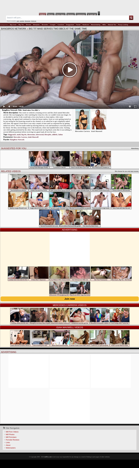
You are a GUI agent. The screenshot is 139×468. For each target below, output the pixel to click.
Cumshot (61, 24)
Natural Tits (112, 24)
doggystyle (12, 135)
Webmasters (11, 448)
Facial (78, 24)
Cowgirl (52, 24)
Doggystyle (70, 24)
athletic (55, 135)
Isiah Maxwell (33, 137)
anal (18, 21)
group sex (33, 21)
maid (18, 135)
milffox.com (48, 457)
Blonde (28, 24)
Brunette (45, 24)
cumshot (22, 21)
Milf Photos (10, 434)
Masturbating (95, 24)
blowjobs (48, 135)
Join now (69, 299)
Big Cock (13, 24)
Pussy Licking (123, 24)
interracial (40, 135)
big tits (23, 135)
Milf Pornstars (11, 437)
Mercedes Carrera (20, 137)
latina (60, 135)
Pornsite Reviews (12, 440)
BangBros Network (13, 28)
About (8, 445)
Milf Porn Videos (12, 432)
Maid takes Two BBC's (31, 110)
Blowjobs (36, 24)
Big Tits (21, 24)
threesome (27, 21)
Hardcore (85, 24)
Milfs (104, 24)
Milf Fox (69, 5)
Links (8, 442)
